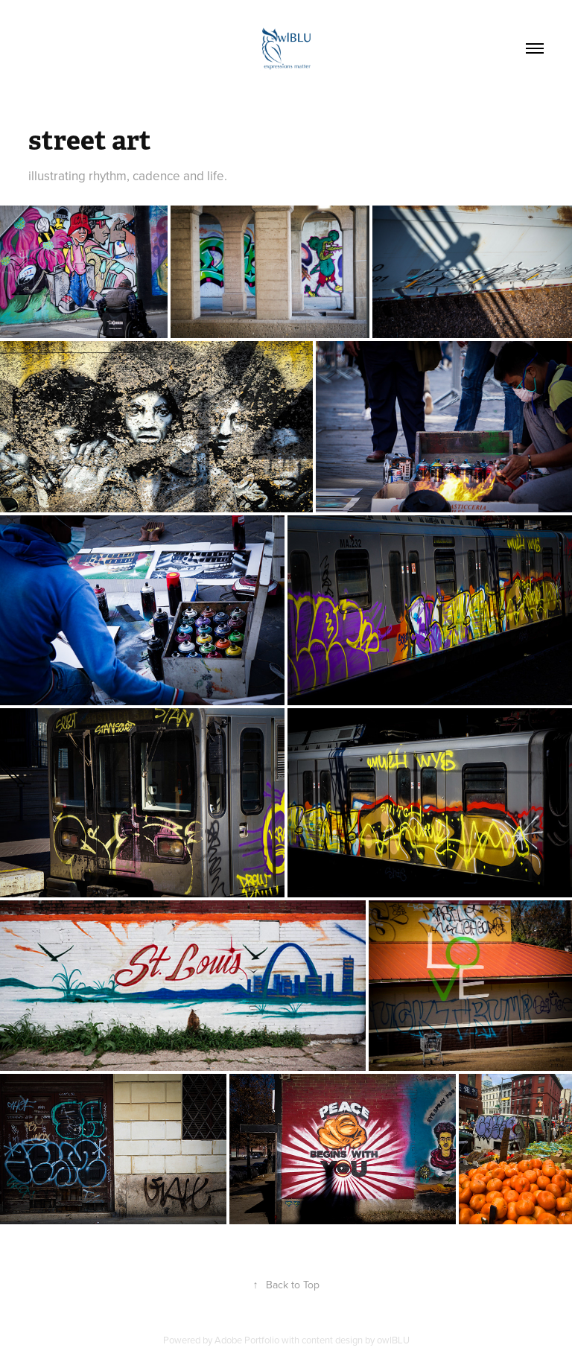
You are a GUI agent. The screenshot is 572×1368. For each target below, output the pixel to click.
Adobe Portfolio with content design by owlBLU (312, 1339)
